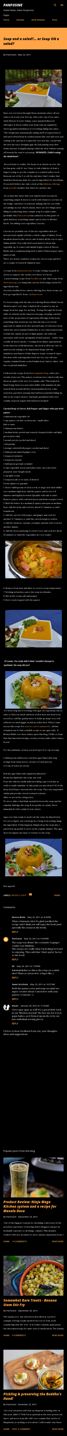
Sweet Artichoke (20, 984)
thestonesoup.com (12, 282)
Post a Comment (21, 1429)
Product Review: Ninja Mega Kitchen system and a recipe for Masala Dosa (29, 1206)
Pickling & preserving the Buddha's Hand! (32, 1396)
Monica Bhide (18, 917)
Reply (15, 931)
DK (13, 966)
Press (54, 19)
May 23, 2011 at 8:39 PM (39, 917)
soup (23, 895)
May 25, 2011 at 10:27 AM (42, 984)
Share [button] (57, 895)
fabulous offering (51, 184)
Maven (15, 1005)
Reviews (20, 19)
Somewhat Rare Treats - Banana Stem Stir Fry (30, 1302)
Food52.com (36, 278)
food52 (13, 188)
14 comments (19, 1241)
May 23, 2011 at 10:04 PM (36, 938)
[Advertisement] (33, 1120)
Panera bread (23, 215)
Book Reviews (38, 19)
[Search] (55, 5)
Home (6, 19)
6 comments (19, 1335)
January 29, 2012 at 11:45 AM (35, 1005)
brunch (15, 895)
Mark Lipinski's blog (38, 373)
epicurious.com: (24, 270)
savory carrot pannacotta (38, 726)
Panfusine (12, 5)
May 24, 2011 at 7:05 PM (28, 966)
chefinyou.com (35, 294)
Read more (58, 1241)
